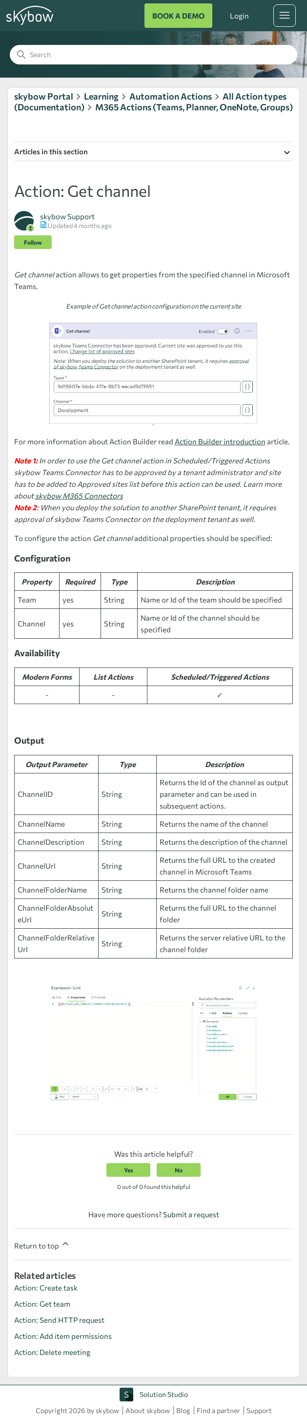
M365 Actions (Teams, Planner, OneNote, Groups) (194, 107)
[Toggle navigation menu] (284, 15)
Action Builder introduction (220, 441)
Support (259, 1410)
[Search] (153, 54)
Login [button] (239, 15)
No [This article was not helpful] (179, 1170)
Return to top (42, 1244)
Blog (183, 1410)
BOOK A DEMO (178, 15)
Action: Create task (46, 1287)
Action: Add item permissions (63, 1336)
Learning (101, 96)
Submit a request (191, 1214)
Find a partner (218, 1410)
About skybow (147, 1410)
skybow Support (67, 216)
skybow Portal (43, 96)
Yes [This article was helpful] (128, 1170)
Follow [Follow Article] (33, 242)
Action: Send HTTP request (59, 1319)
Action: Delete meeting (52, 1352)
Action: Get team (42, 1303)
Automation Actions (170, 96)
